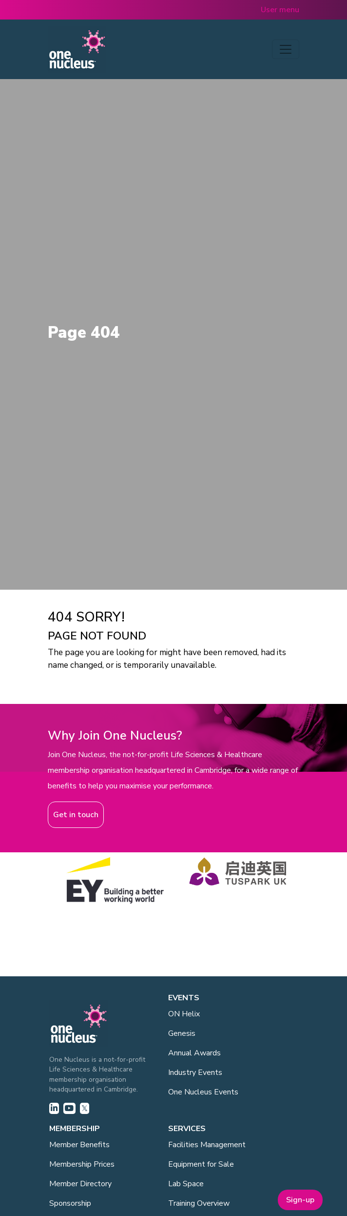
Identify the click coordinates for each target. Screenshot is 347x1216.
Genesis (181, 1033)
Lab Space (186, 1183)
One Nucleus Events (203, 1092)
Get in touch (75, 814)
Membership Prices (82, 1164)
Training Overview (199, 1203)
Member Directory (80, 1183)
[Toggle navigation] (285, 49)
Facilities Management (207, 1144)
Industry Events (195, 1072)
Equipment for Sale (201, 1164)
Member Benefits (79, 1144)
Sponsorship (70, 1203)
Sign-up (300, 1200)
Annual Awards (194, 1053)
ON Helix (184, 1014)
